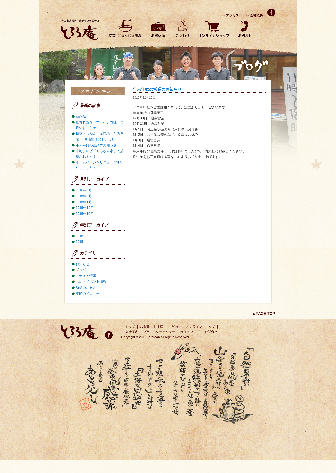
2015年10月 (85, 214)
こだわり (174, 326)
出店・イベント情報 (91, 281)
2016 (79, 236)
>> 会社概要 (254, 15)
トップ (130, 326)
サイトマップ (190, 332)
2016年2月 (84, 196)
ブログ (81, 270)
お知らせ (82, 264)
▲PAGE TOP (263, 313)
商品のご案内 (86, 287)
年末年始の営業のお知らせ (157, 89)
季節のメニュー (88, 293)
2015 (79, 242)
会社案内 (131, 332)
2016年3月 (84, 190)
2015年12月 (85, 208)
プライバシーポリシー (159, 332)
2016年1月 (84, 202)
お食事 (145, 326)
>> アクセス (230, 15)
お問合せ (211, 332)
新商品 (81, 116)
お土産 (158, 326)
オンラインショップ (200, 326)
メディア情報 (86, 276)
